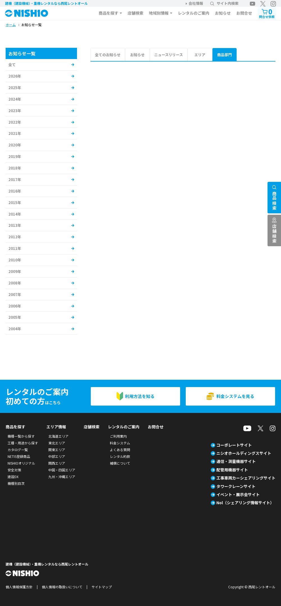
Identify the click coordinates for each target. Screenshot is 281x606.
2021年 (14, 133)
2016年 (14, 191)
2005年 (14, 317)
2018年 (14, 168)
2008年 (14, 283)
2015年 (14, 202)
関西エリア (56, 463)
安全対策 (14, 469)
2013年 (14, 225)
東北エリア (56, 442)
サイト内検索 (224, 3)
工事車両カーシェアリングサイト (245, 478)
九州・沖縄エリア (61, 476)
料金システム (120, 442)
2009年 (14, 271)
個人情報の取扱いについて (62, 586)
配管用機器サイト (232, 469)
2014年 (14, 214)
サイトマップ (102, 586)
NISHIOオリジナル (21, 463)
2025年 (14, 87)
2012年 (14, 236)
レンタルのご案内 (193, 13)
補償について (120, 463)
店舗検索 (135, 13)
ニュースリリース (168, 54)
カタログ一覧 (18, 449)
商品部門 (224, 54)
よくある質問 (120, 449)
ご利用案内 (118, 436)
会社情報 (196, 3)
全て (12, 64)
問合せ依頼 (267, 13)
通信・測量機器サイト (236, 461)
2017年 (14, 179)
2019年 (14, 156)
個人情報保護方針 (19, 586)
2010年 (14, 260)
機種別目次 (16, 483)
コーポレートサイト (234, 445)
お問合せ (244, 13)
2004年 (14, 328)
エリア (199, 54)
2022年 (14, 122)
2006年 (14, 306)
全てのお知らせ (108, 54)
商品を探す (108, 13)
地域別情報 (159, 13)
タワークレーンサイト (235, 486)
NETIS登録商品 (19, 456)
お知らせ (223, 13)
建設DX (13, 476)
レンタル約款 (120, 456)
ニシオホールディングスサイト (243, 453)
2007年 (14, 294)
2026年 (14, 76)
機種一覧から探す (21, 436)
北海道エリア (58, 436)
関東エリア (56, 449)
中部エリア (56, 456)
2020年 (14, 145)
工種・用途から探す (23, 442)
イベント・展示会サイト (238, 494)
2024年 (14, 99)
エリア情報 (56, 426)
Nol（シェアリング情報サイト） (245, 502)
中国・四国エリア (61, 469)
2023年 (14, 110)
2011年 (14, 248)
